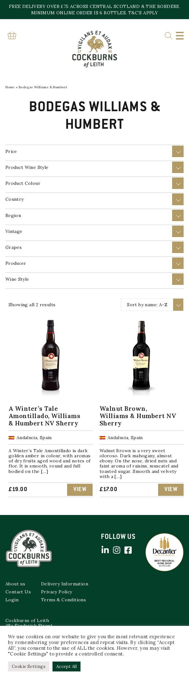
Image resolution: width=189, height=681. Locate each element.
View (80, 490)
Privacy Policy (56, 592)
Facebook (128, 550)
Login (11, 600)
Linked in (105, 550)
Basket (11, 35)
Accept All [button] (66, 666)
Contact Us (18, 592)
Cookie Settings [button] (29, 666)
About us (15, 584)
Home (10, 87)
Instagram (116, 550)
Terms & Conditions (63, 600)
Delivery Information (64, 584)
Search (168, 36)
